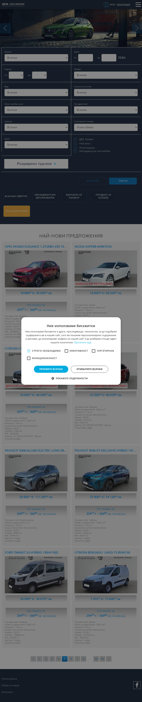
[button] (71, 378)
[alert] (71, 351)
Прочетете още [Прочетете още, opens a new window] (83, 342)
